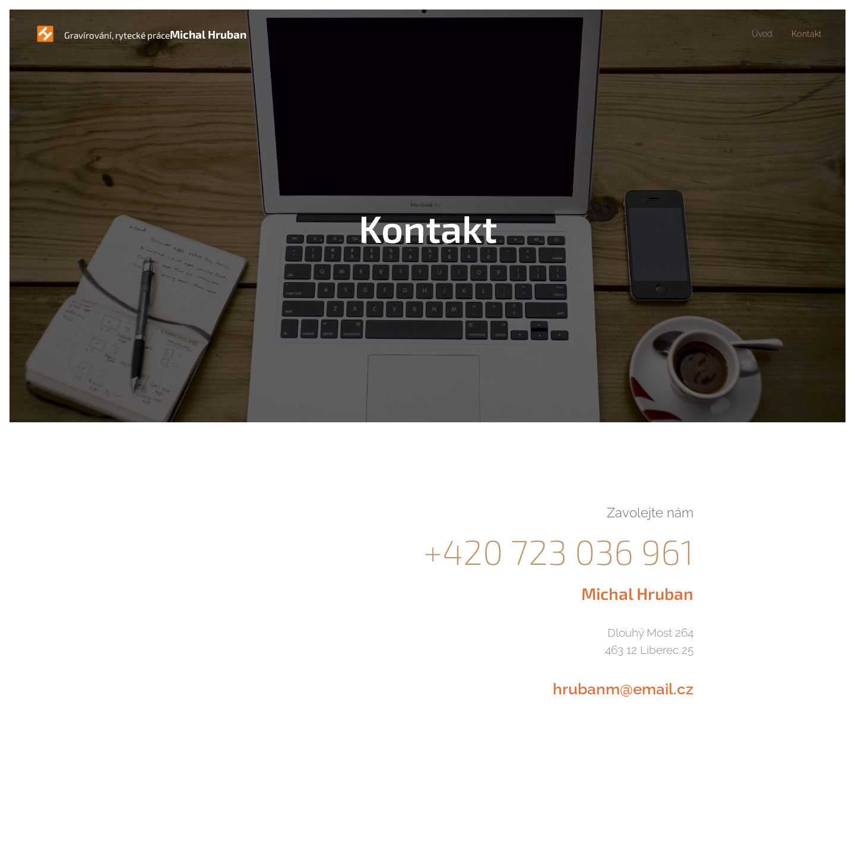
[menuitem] (760, 34)
